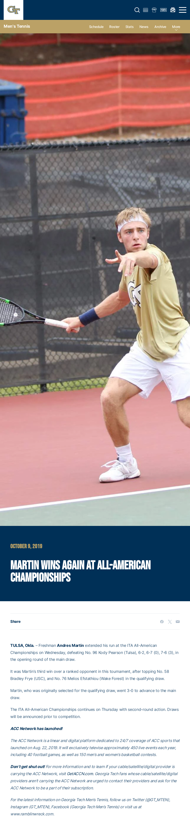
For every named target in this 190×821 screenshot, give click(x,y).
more (176, 27)
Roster (114, 27)
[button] (137, 10)
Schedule (96, 27)
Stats (129, 27)
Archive (160, 27)
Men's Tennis (17, 26)
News (144, 27)
